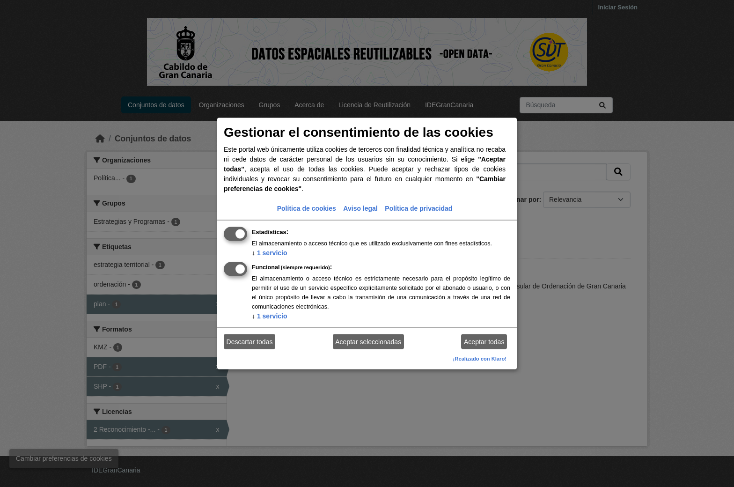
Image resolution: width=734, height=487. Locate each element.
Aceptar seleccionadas (368, 341)
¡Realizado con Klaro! (479, 359)
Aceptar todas (484, 341)
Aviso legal (360, 208)
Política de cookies (306, 208)
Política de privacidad (418, 208)
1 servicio (269, 253)
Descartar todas (250, 341)
